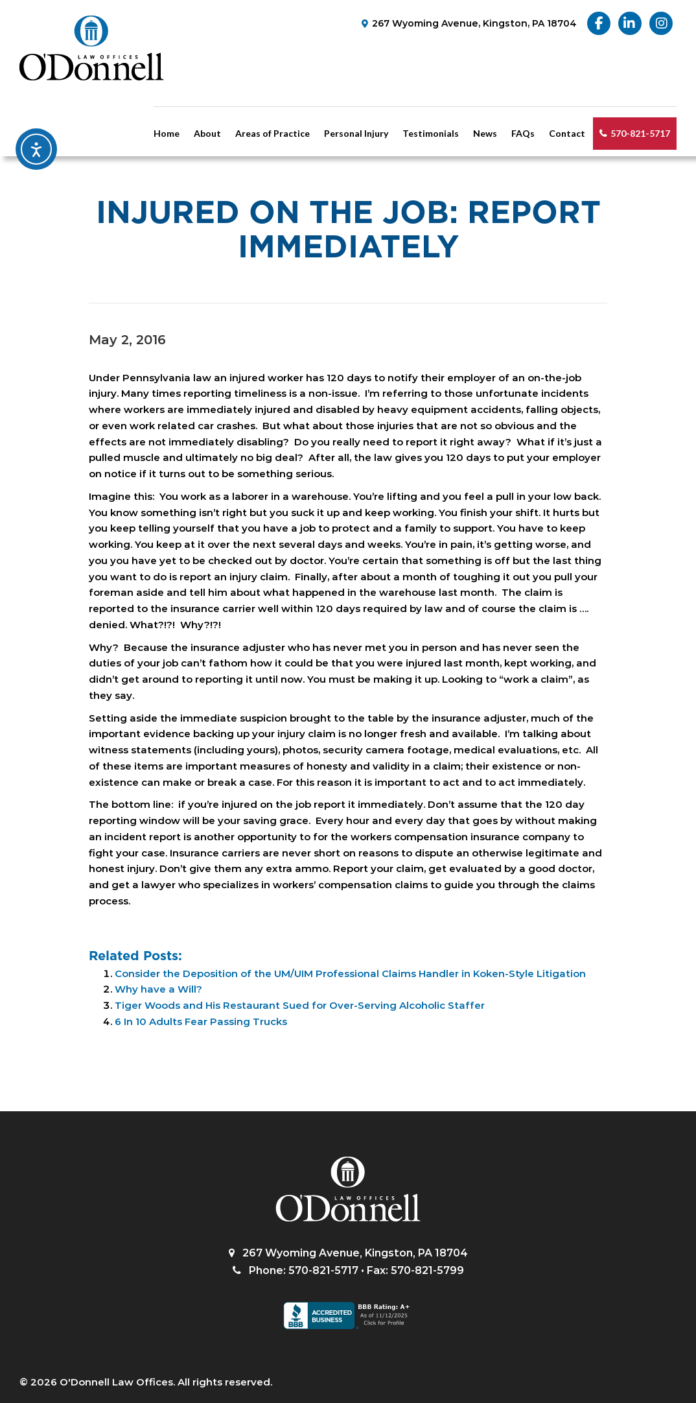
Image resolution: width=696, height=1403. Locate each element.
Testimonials (430, 133)
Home (167, 133)
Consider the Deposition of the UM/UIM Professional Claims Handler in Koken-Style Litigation (350, 973)
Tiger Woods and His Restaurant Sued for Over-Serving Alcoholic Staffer (300, 1005)
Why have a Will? (158, 989)
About (207, 133)
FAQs (523, 133)
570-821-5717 (640, 133)
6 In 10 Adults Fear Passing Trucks (201, 1021)
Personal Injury (356, 133)
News (485, 133)
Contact (567, 133)
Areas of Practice (272, 133)
